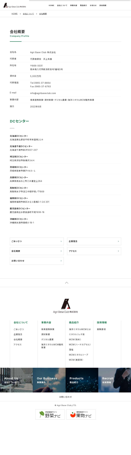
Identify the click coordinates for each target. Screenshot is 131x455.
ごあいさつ (16, 241)
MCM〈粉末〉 (75, 340)
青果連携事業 (47, 329)
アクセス (73, 251)
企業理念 (73, 241)
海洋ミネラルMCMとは (80, 329)
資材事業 (45, 335)
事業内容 (73, 5)
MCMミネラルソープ (78, 355)
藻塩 (71, 350)
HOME (51, 5)
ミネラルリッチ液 (77, 335)
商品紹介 (83, 5)
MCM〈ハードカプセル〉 (80, 345)
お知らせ (93, 5)
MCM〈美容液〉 (76, 360)
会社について (62, 5)
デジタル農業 (47, 340)
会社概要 (15, 251)
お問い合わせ (17, 261)
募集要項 (101, 329)
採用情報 (102, 5)
